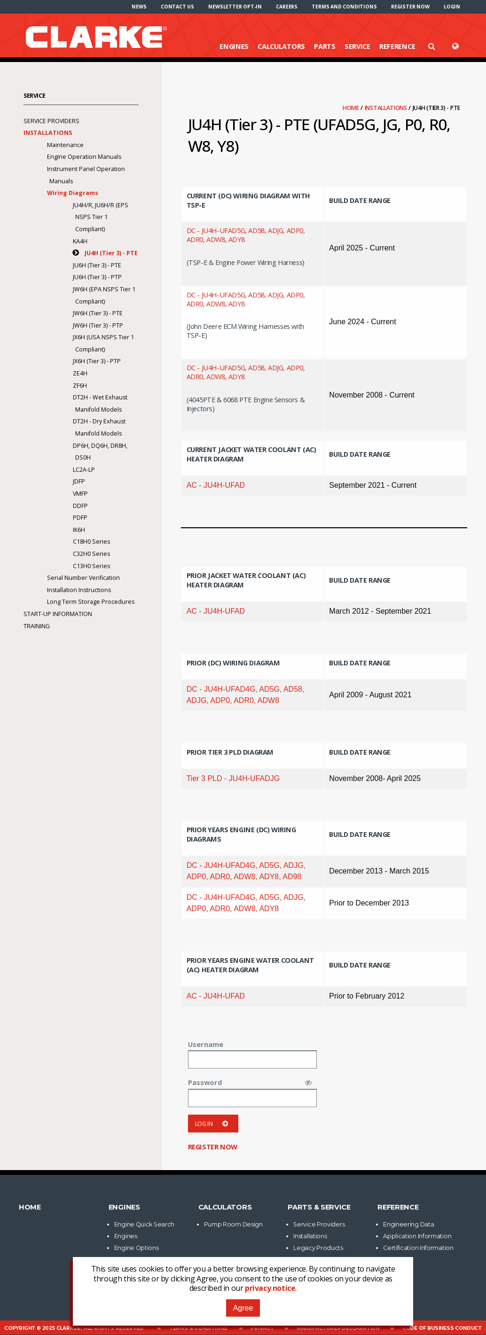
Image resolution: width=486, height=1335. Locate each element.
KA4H (80, 241)
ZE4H (80, 373)
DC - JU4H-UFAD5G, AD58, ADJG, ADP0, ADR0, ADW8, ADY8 (246, 235)
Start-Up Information (58, 614)
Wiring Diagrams (72, 193)
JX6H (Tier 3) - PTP (97, 361)
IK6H (79, 530)
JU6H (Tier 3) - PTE (97, 265)
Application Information (417, 1236)
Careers (287, 6)
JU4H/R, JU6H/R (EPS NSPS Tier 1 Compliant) (100, 217)
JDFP (79, 481)
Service (357, 46)
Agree (243, 1308)
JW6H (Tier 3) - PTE (98, 313)
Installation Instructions (79, 590)
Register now (410, 6)
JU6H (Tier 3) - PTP (97, 277)
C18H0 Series (91, 542)
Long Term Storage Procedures (90, 602)
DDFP (80, 506)
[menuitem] (139, 6)
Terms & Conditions (198, 1328)
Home (352, 108)
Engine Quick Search (144, 1224)
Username (205, 1044)
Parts (325, 46)
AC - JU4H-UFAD (216, 485)
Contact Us (177, 6)
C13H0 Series (91, 566)
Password (205, 1082)
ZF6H (80, 386)
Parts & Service (319, 1207)
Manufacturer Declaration (338, 1328)
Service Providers (51, 121)
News (139, 6)
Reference (397, 46)
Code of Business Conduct (442, 1328)
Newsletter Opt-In (235, 6)
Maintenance (65, 145)
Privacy (262, 1328)
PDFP (80, 518)
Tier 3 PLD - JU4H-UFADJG (233, 778)
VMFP (80, 494)
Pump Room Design (233, 1224)
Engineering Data (408, 1224)
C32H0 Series (91, 554)
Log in (213, 1123)
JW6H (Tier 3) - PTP (98, 325)
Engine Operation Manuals (84, 157)
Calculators (281, 46)
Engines (234, 46)
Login (452, 6)
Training (37, 626)
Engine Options (136, 1247)
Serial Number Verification (83, 578)
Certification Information (418, 1247)
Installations (386, 108)
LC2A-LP (84, 470)
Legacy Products (318, 1247)
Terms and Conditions (344, 6)
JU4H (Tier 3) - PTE (111, 253)
